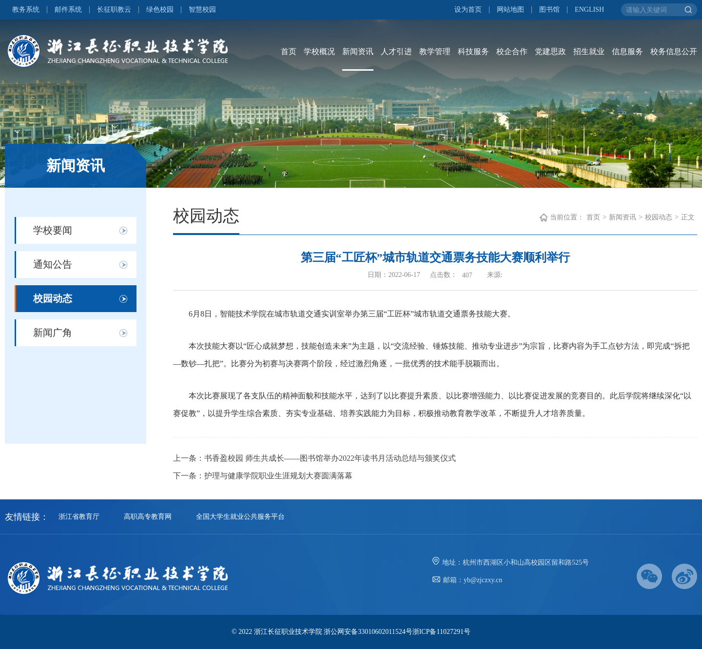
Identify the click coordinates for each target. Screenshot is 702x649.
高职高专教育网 (148, 516)
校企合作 (511, 51)
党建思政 (550, 51)
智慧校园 (202, 9)
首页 (288, 51)
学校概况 (319, 51)
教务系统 (25, 9)
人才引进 (396, 51)
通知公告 (52, 264)
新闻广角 (52, 332)
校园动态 (52, 298)
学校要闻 (52, 230)
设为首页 (468, 9)
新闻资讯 (357, 51)
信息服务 (627, 51)
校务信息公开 (673, 51)
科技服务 (473, 51)
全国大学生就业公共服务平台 (240, 516)
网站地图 (510, 9)
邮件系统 (68, 9)
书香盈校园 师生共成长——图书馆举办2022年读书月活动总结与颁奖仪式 (330, 458)
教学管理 (434, 51)
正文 (688, 217)
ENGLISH (589, 9)
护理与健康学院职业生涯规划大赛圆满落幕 (278, 476)
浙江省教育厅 (78, 516)
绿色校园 (160, 9)
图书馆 (549, 9)
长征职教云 (114, 9)
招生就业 (588, 51)
